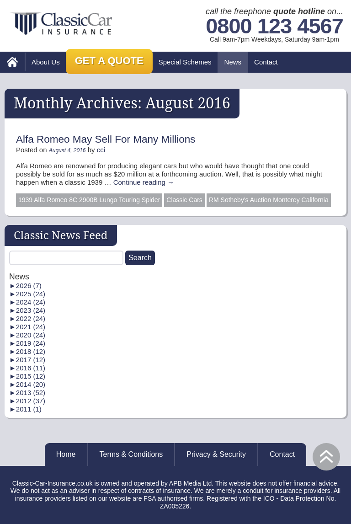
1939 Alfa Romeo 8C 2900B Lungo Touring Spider (89, 199)
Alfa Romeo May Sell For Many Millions (106, 139)
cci (101, 150)
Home (66, 454)
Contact (266, 62)
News (233, 62)
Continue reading (143, 182)
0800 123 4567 (274, 26)
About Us (46, 62)
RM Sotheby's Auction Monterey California (269, 199)
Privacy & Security (216, 454)
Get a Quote (109, 60)
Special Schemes (185, 62)
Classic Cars (184, 199)
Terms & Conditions (131, 454)
